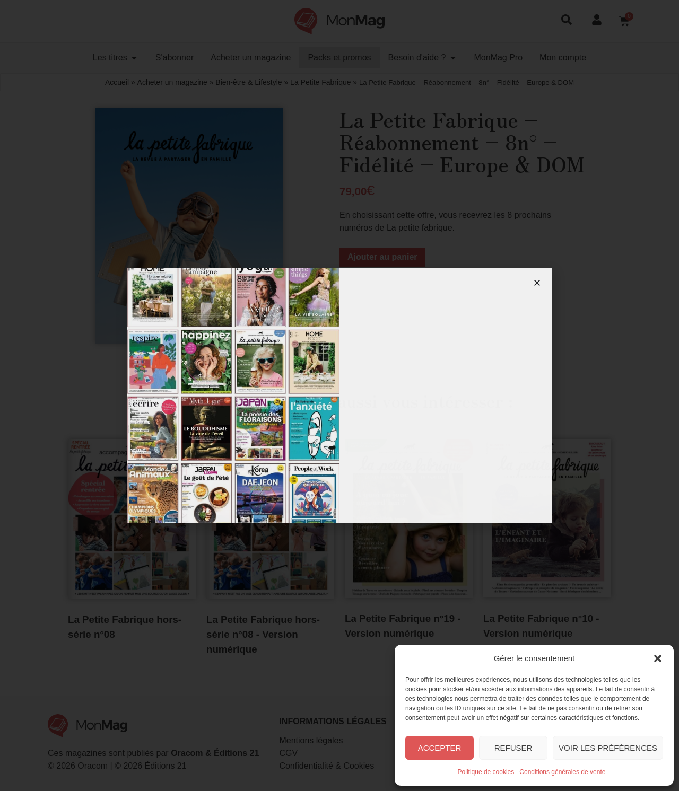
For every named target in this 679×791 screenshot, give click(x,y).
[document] (339, 395)
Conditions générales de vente (562, 772)
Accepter (440, 747)
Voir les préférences (608, 747)
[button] (657, 658)
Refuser (513, 747)
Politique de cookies (486, 772)
